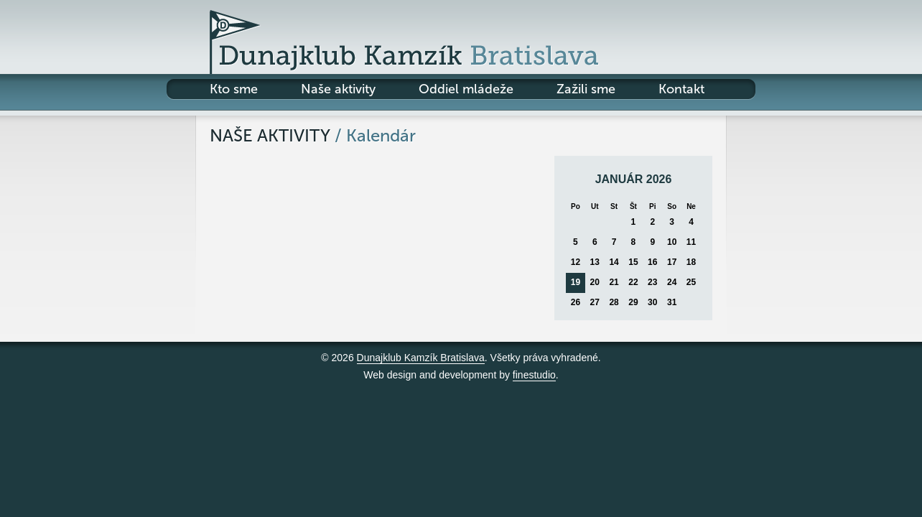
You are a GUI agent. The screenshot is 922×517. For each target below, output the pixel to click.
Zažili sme (586, 89)
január (619, 179)
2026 (659, 179)
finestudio (534, 375)
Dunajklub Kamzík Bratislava (421, 357)
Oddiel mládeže (466, 89)
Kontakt (681, 89)
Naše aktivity (338, 89)
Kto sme (234, 89)
